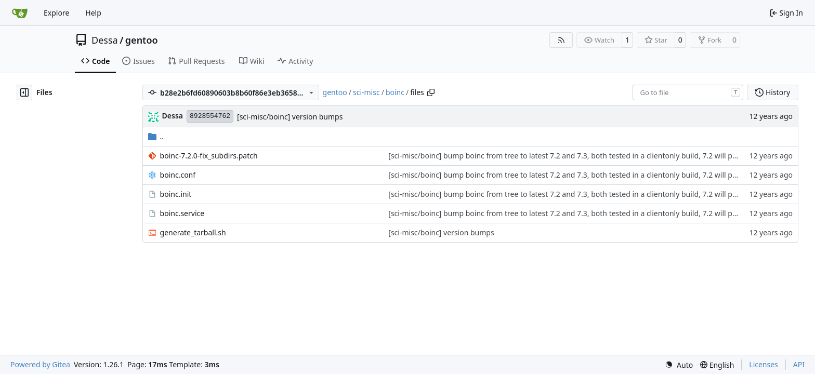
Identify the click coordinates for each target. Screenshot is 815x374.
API (799, 364)
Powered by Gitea (40, 364)
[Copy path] (431, 92)
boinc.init (176, 194)
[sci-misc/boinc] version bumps (290, 117)
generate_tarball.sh (193, 232)
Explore (56, 13)
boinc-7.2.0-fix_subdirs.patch (209, 156)
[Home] (19, 13)
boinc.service (182, 213)
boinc (395, 92)
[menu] (679, 365)
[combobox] (688, 92)
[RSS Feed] (561, 40)
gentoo (141, 40)
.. (156, 136)
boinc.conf (177, 175)
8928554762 (210, 116)
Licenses (763, 364)
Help (93, 13)
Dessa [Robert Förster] (172, 116)
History (772, 92)
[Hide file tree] (24, 92)
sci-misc (366, 92)
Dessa (104, 40)
